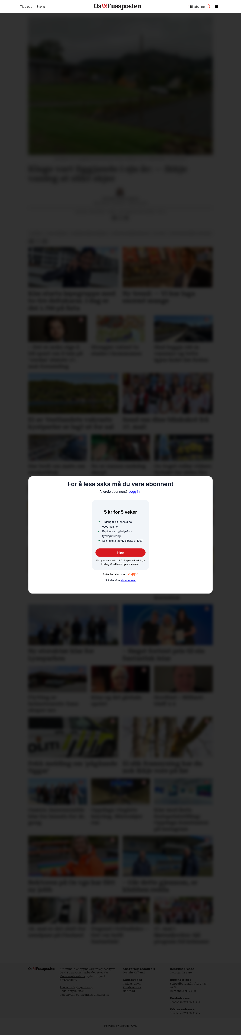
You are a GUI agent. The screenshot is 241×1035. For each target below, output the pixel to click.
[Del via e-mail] (126, 222)
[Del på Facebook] (114, 222)
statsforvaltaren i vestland (190, 237)
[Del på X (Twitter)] (120, 222)
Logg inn (120, 491)
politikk (159, 237)
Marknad (129, 994)
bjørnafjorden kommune (89, 237)
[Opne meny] (216, 6)
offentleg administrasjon (130, 237)
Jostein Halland (134, 976)
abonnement (128, 580)
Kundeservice (132, 991)
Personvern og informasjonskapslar (84, 998)
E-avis (41, 6)
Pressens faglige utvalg (76, 991)
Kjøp (120, 552)
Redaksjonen (132, 987)
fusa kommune (57, 237)
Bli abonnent (198, 6)
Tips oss (26, 6)
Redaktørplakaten (72, 994)
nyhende (36, 237)
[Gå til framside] (117, 7)
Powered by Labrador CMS (120, 1029)
